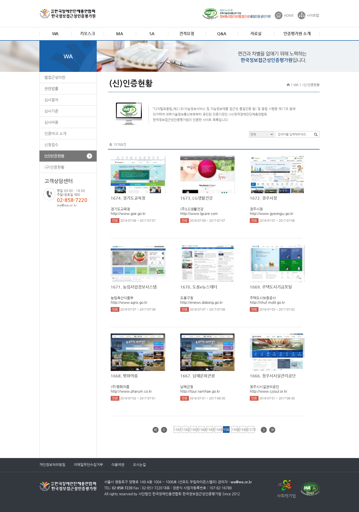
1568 (234, 429)
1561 (177, 429)
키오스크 (87, 33)
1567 (226, 429)
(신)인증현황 (54, 156)
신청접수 (51, 145)
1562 (185, 429)
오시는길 (139, 465)
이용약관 (117, 465)
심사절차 (51, 100)
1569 (243, 429)
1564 (201, 429)
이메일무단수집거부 (88, 465)
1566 (218, 429)
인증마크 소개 (55, 133)
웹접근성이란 (54, 77)
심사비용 (51, 122)
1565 (210, 429)
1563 (193, 429)
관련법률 (51, 88)
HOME (289, 15)
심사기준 (51, 111)
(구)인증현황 (54, 167)
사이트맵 (313, 15)
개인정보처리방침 (52, 465)
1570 (251, 429)
